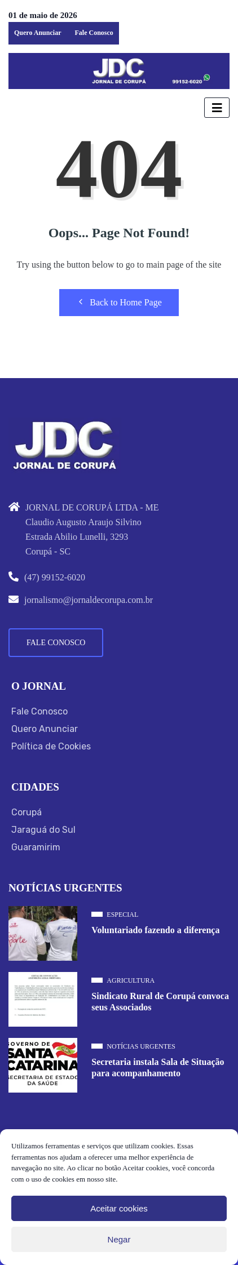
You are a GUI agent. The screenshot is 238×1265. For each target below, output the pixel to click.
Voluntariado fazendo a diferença (155, 930)
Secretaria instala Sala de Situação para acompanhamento (157, 1067)
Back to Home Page (119, 302)
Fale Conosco (93, 33)
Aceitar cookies (119, 1208)
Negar (119, 1239)
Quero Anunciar (37, 33)
